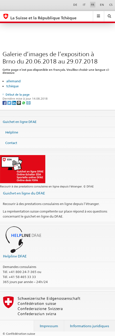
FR (92, 5)
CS (110, 5)
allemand (13, 81)
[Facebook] (5, 102)
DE (75, 5)
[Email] (28, 102)
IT (84, 5)
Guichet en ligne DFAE (19, 122)
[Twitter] (9, 102)
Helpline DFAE (15, 256)
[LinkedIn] (14, 102)
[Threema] (19, 102)
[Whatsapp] (24, 102)
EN (102, 5)
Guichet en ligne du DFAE (24, 193)
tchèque (12, 86)
